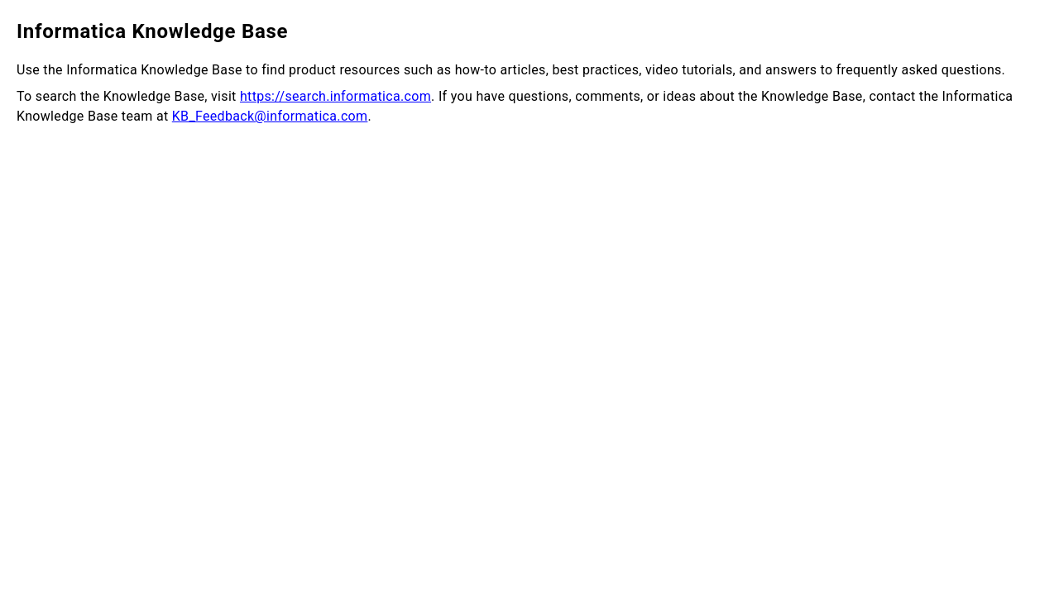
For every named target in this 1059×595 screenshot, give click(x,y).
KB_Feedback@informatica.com (270, 116)
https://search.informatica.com (335, 96)
